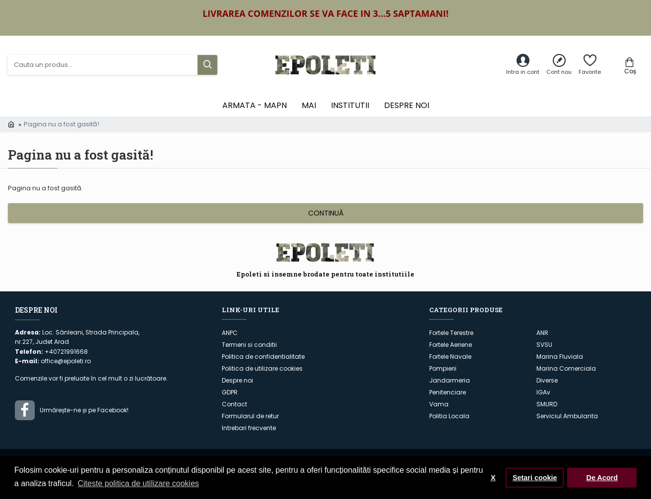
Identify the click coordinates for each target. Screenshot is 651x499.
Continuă (325, 213)
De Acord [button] (601, 478)
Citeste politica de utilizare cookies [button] (138, 483)
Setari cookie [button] (535, 478)
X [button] (493, 478)
